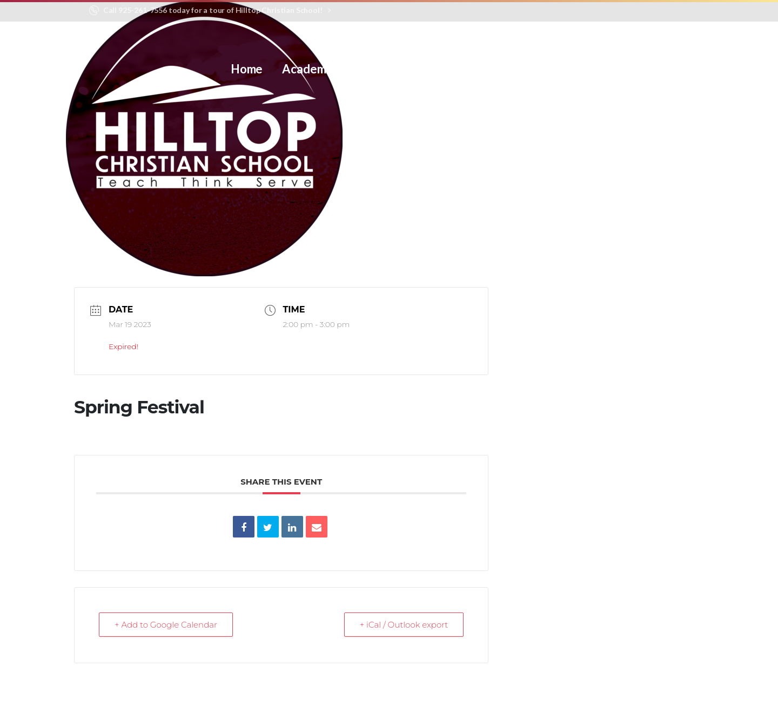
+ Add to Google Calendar (166, 625)
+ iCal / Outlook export (404, 625)
